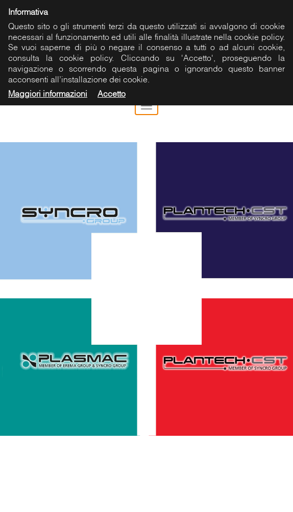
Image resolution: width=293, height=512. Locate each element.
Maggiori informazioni (47, 93)
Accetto (111, 93)
